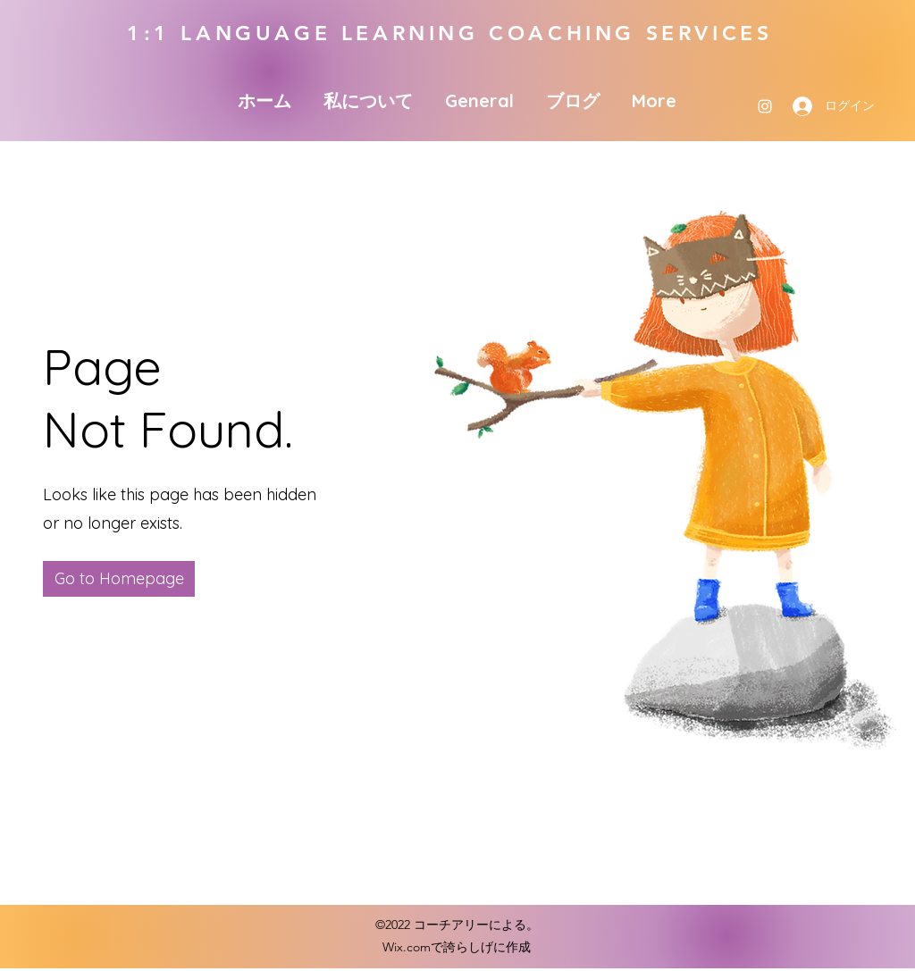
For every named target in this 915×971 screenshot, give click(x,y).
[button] (119, 579)
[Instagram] (765, 106)
